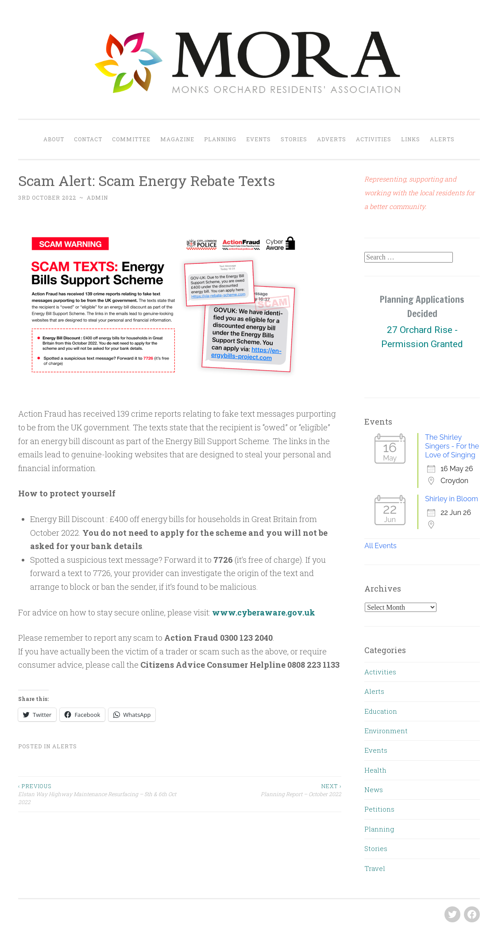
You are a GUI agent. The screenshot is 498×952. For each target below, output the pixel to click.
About (53, 139)
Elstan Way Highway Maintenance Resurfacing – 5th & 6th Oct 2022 (99, 794)
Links (410, 139)
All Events (380, 546)
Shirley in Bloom (451, 499)
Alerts (442, 139)
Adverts (331, 139)
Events (258, 139)
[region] (422, 337)
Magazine (177, 139)
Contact (88, 139)
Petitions (379, 809)
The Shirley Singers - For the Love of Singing (452, 446)
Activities (373, 139)
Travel (374, 868)
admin (97, 197)
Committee (131, 139)
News (373, 789)
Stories (294, 139)
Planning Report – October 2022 (260, 789)
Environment (386, 730)
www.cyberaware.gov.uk (263, 612)
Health (375, 770)
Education (380, 711)
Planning (220, 139)
